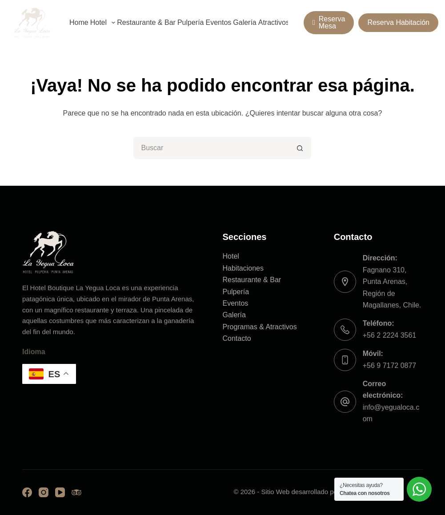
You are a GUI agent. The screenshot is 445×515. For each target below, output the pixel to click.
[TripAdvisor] (76, 492)
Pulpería (190, 22)
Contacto (236, 338)
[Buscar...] (211, 148)
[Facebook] (27, 492)
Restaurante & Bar (146, 22)
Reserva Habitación (398, 22)
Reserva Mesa (329, 22)
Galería (244, 22)
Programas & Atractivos (259, 327)
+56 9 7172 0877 (390, 365)
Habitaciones (243, 268)
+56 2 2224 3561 (390, 335)
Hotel (103, 22)
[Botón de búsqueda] (300, 148)
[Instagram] (43, 492)
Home (78, 22)
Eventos (218, 22)
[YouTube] (60, 492)
